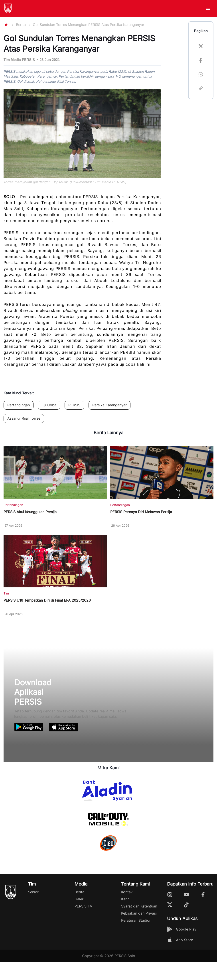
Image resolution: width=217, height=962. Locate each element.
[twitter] (201, 47)
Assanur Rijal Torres (23, 418)
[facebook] (201, 61)
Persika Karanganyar (109, 405)
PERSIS (74, 405)
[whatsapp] (201, 75)
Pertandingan (18, 405)
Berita (21, 24)
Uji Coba (49, 405)
